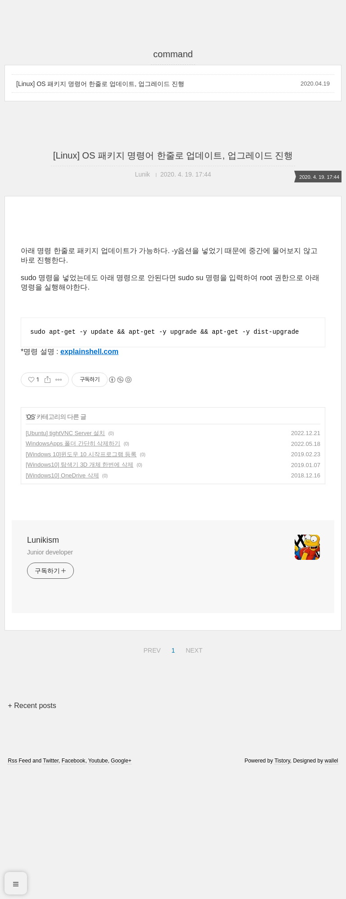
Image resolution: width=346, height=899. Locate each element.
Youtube (98, 887)
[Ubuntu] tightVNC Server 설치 (65, 559)
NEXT (192, 775)
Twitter (51, 887)
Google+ (121, 887)
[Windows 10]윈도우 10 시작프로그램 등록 (81, 580)
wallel (331, 887)
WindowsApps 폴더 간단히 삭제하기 (73, 569)
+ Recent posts (32, 831)
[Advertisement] (173, 300)
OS (31, 542)
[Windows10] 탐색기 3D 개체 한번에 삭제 (79, 590)
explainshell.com (89, 477)
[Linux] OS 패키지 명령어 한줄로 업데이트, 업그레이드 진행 (100, 83)
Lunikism (43, 666)
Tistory (282, 887)
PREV (150, 775)
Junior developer (50, 678)
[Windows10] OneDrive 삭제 (62, 601)
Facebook (74, 887)
